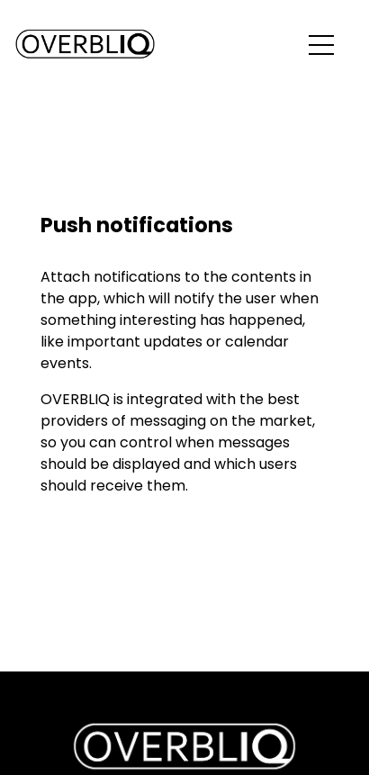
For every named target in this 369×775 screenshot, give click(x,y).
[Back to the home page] (85, 45)
